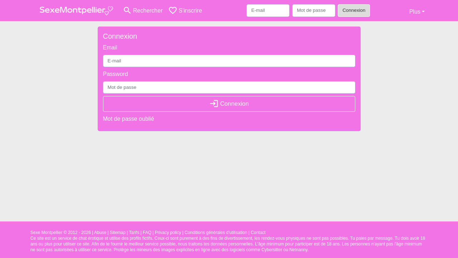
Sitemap (118, 232)
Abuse (100, 232)
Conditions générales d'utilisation (216, 232)
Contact (258, 232)
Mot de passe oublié (128, 119)
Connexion (353, 10)
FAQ (147, 232)
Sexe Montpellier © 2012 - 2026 (60, 232)
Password (115, 74)
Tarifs (134, 232)
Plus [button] (414, 12)
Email (110, 47)
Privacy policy (168, 232)
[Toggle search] (142, 10)
